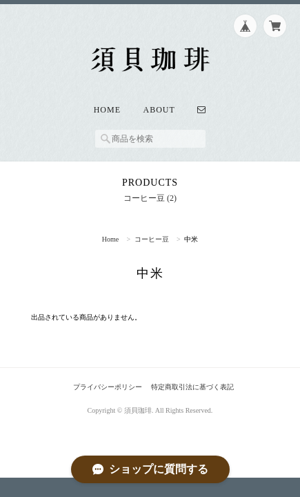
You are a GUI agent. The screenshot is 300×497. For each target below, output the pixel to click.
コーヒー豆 (151, 239)
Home (107, 110)
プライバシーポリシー (107, 387)
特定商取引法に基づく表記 (192, 387)
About (159, 110)
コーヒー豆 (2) (150, 198)
